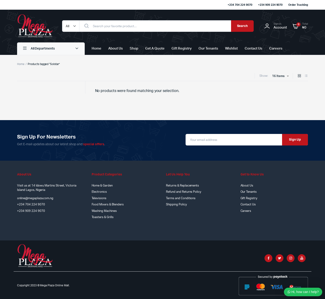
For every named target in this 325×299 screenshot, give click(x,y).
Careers (275, 48)
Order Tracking (298, 4)
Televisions (99, 198)
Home (96, 48)
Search (242, 26)
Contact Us (253, 48)
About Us (115, 48)
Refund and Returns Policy (183, 191)
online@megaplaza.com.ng (35, 198)
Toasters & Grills (103, 217)
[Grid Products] (299, 76)
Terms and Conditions (181, 198)
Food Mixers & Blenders (108, 204)
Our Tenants (208, 48)
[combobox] (280, 76)
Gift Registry (182, 48)
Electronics (99, 191)
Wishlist (231, 48)
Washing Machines (104, 211)
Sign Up (295, 139)
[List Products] (306, 76)
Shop (134, 48)
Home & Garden (102, 185)
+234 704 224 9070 (240, 4)
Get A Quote (155, 48)
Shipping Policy (176, 204)
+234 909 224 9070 (270, 4)
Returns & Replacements (182, 185)
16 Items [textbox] (278, 76)
